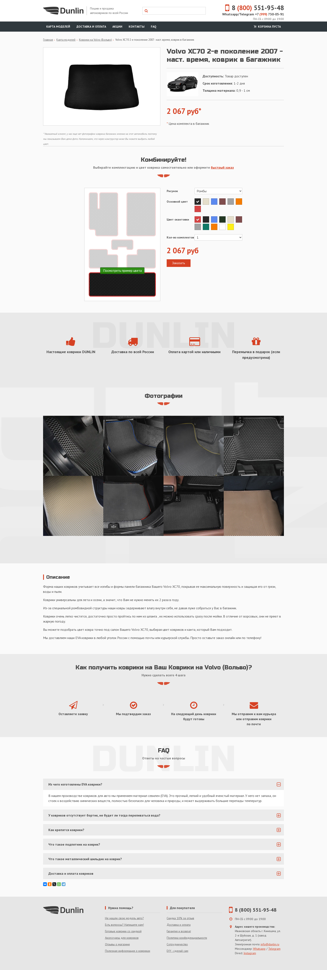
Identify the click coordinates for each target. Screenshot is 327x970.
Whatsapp (259, 949)
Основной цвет (177, 201)
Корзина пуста (267, 26)
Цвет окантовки (178, 219)
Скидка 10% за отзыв (180, 918)
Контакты (136, 26)
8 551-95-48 (252, 8)
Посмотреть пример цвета (122, 270)
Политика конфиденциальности (187, 938)
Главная (48, 40)
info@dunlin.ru (270, 944)
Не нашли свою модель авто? (124, 918)
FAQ (153, 26)
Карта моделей (58, 26)
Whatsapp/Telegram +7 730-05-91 (253, 14)
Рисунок (172, 191)
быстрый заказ (222, 167)
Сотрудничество (177, 944)
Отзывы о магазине (117, 944)
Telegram (274, 949)
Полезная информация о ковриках (127, 951)
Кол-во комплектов (180, 237)
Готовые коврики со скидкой (123, 931)
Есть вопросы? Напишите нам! (124, 925)
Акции (117, 26)
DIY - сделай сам (177, 951)
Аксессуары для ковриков (122, 938)
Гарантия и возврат (179, 931)
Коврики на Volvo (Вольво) (95, 40)
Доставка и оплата (91, 26)
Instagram (250, 953)
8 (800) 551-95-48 (256, 910)
